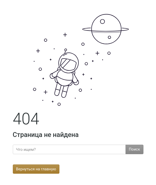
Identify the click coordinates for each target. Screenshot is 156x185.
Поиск (134, 149)
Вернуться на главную (36, 169)
